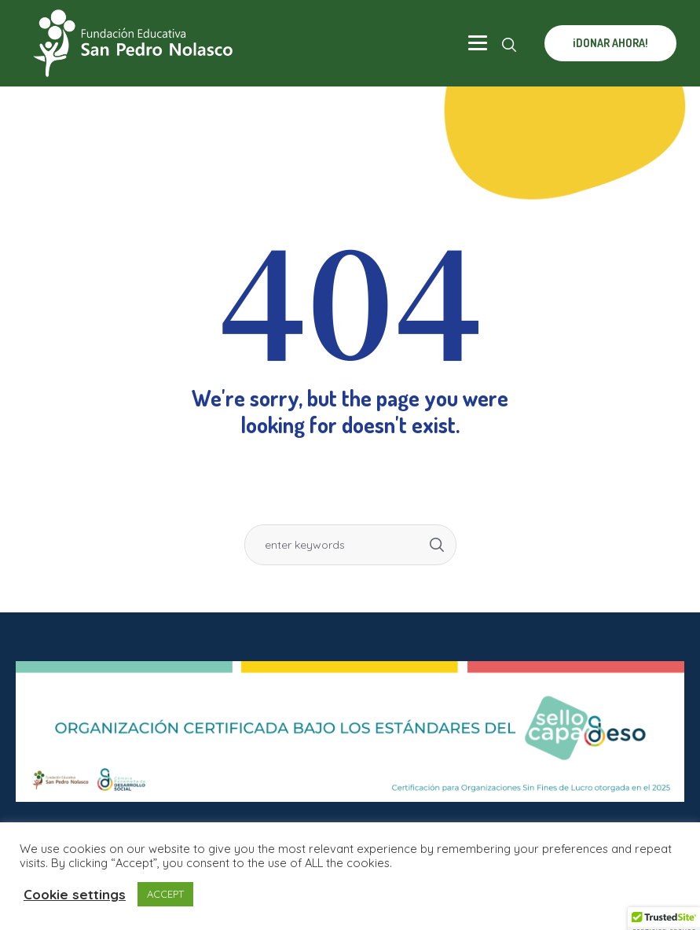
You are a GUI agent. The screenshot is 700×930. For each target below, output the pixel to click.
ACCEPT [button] (165, 894)
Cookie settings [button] (75, 894)
